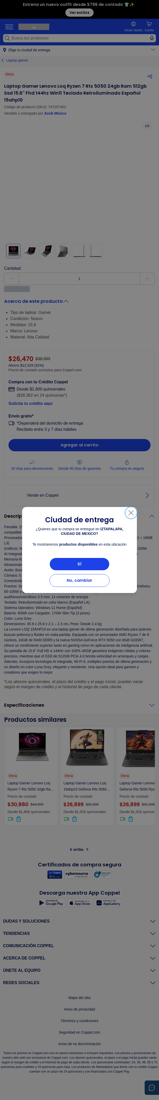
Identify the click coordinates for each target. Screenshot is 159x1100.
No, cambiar (79, 580)
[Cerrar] (131, 512)
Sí (79, 564)
